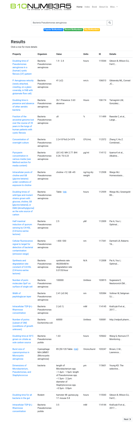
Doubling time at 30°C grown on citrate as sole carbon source (23, 339)
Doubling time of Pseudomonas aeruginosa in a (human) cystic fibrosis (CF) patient (21, 67)
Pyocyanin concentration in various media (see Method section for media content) (21, 159)
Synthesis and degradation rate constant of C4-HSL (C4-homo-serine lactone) (21, 267)
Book (94, 7)
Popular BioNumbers (53, 29)
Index (87, 7)
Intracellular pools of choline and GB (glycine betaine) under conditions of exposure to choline (22, 179)
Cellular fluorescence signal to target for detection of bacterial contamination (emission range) (22, 247)
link (65, 192)
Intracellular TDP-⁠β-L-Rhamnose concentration (22, 309)
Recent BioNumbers (73, 29)
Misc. (113, 7)
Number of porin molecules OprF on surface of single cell (22, 283)
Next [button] (127, 419)
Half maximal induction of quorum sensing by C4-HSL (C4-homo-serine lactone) (22, 228)
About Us (103, 7)
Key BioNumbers (91, 29)
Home (79, 7)
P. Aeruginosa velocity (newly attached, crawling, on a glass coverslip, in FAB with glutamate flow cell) (23, 87)
